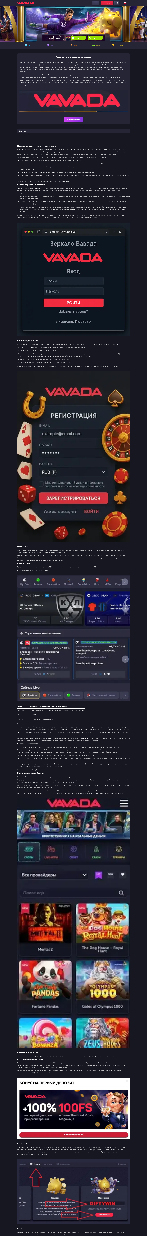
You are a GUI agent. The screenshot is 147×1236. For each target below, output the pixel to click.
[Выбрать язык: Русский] (126, 3)
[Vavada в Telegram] (116, 3)
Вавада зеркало (73, 119)
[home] (25, 3)
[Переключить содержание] (24, 131)
